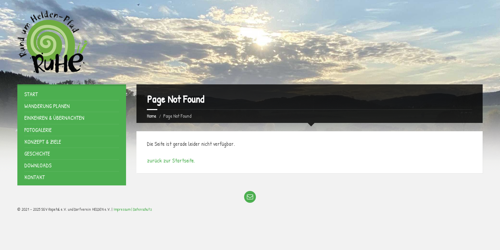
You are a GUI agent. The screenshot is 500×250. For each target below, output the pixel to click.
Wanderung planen (47, 106)
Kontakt (34, 177)
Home (151, 115)
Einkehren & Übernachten (54, 118)
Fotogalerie (38, 130)
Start (31, 94)
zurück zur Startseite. (171, 160)
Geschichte (37, 153)
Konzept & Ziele (42, 141)
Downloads (38, 165)
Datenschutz (142, 209)
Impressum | (123, 209)
